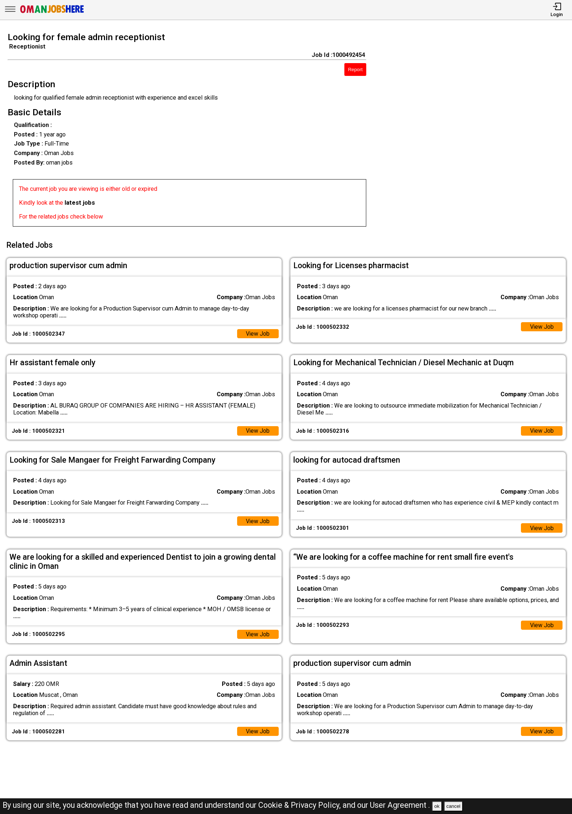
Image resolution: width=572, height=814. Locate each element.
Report (355, 69)
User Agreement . (400, 805)
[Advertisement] (476, 132)
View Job (257, 331)
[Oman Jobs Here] (52, 12)
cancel (453, 806)
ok (437, 806)
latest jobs (80, 202)
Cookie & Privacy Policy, (300, 805)
